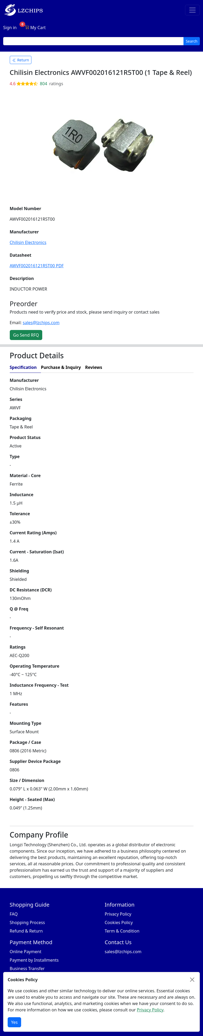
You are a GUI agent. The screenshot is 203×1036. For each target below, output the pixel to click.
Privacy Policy (118, 914)
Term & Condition (122, 931)
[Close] (192, 979)
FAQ (14, 914)
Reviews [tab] (93, 367)
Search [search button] (191, 41)
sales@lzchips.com (41, 322)
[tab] (149, 367)
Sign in (10, 27)
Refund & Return (26, 931)
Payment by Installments (34, 960)
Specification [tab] (23, 367)
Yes (14, 1022)
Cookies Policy (119, 922)
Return (20, 59)
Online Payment (25, 951)
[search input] (93, 41)
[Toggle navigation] (192, 10)
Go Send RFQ (26, 335)
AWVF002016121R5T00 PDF (37, 266)
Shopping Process (27, 922)
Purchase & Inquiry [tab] (61, 367)
